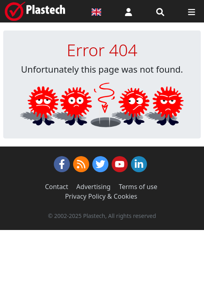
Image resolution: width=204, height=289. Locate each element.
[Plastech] (35, 11)
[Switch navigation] (191, 11)
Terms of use (138, 186)
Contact (56, 186)
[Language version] (96, 11)
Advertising (93, 186)
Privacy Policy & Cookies (101, 196)
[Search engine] (160, 11)
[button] (128, 11)
